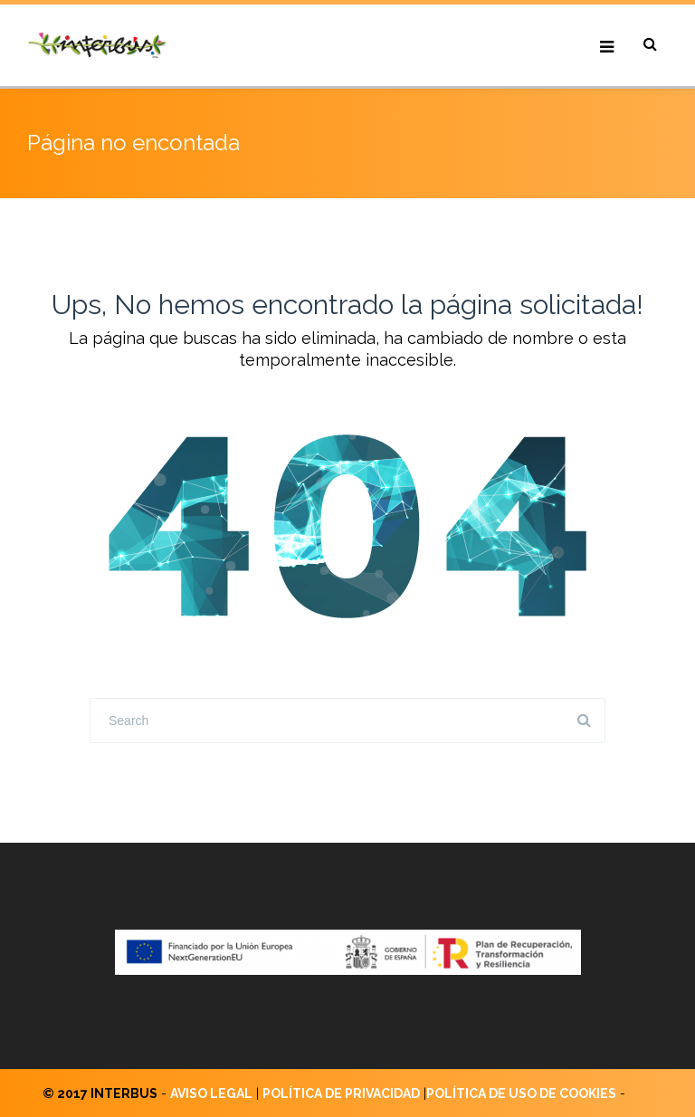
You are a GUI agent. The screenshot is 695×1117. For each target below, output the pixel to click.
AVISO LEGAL (211, 1093)
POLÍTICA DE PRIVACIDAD (341, 1093)
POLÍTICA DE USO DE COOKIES (521, 1093)
